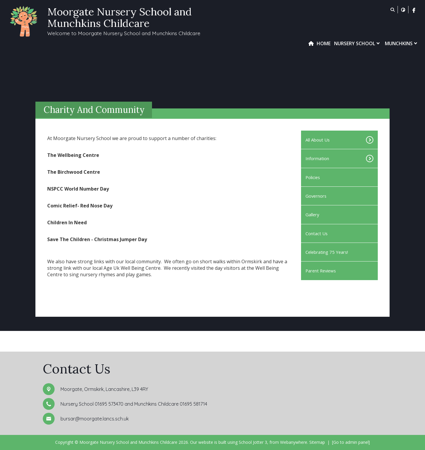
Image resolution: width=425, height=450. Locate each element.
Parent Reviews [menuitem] (320, 271)
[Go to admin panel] (351, 442)
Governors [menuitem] (315, 196)
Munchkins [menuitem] (402, 43)
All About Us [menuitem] (317, 140)
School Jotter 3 (253, 442)
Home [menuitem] (324, 43)
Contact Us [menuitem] (316, 233)
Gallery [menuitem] (312, 214)
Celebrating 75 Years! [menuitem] (326, 252)
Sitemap (317, 442)
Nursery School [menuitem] (357, 43)
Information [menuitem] (317, 158)
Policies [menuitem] (312, 177)
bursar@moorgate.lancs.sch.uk (95, 419)
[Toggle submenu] (366, 140)
